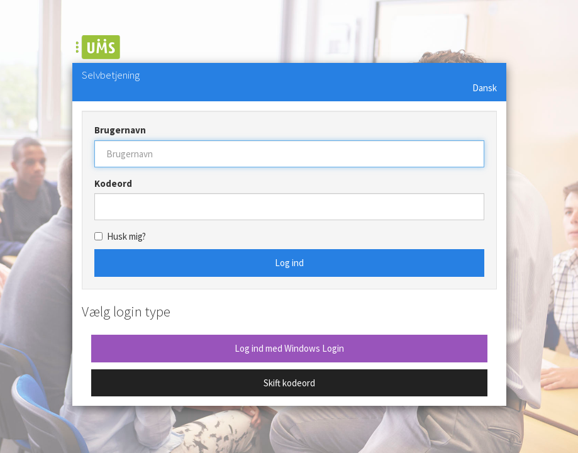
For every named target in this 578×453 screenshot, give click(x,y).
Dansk (484, 88)
